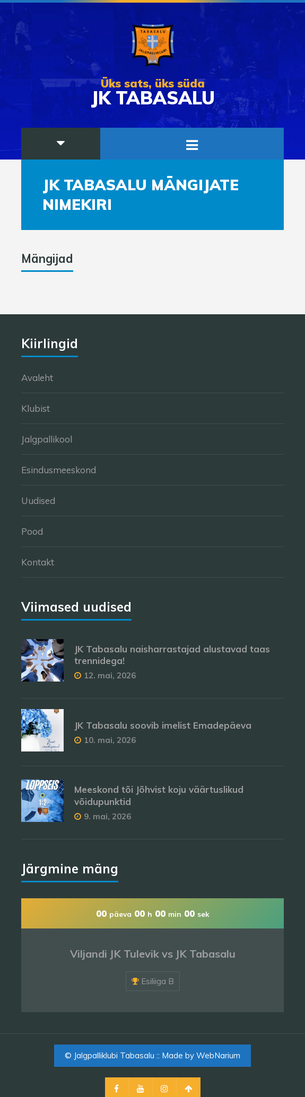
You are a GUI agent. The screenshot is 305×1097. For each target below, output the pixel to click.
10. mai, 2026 (110, 740)
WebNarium (218, 1055)
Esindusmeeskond (58, 469)
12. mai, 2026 (110, 675)
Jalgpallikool (46, 439)
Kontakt (37, 562)
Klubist (35, 408)
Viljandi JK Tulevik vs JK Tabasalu (153, 953)
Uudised (38, 500)
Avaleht (37, 377)
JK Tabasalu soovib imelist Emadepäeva (162, 725)
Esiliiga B (157, 981)
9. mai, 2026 (107, 816)
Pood (32, 531)
